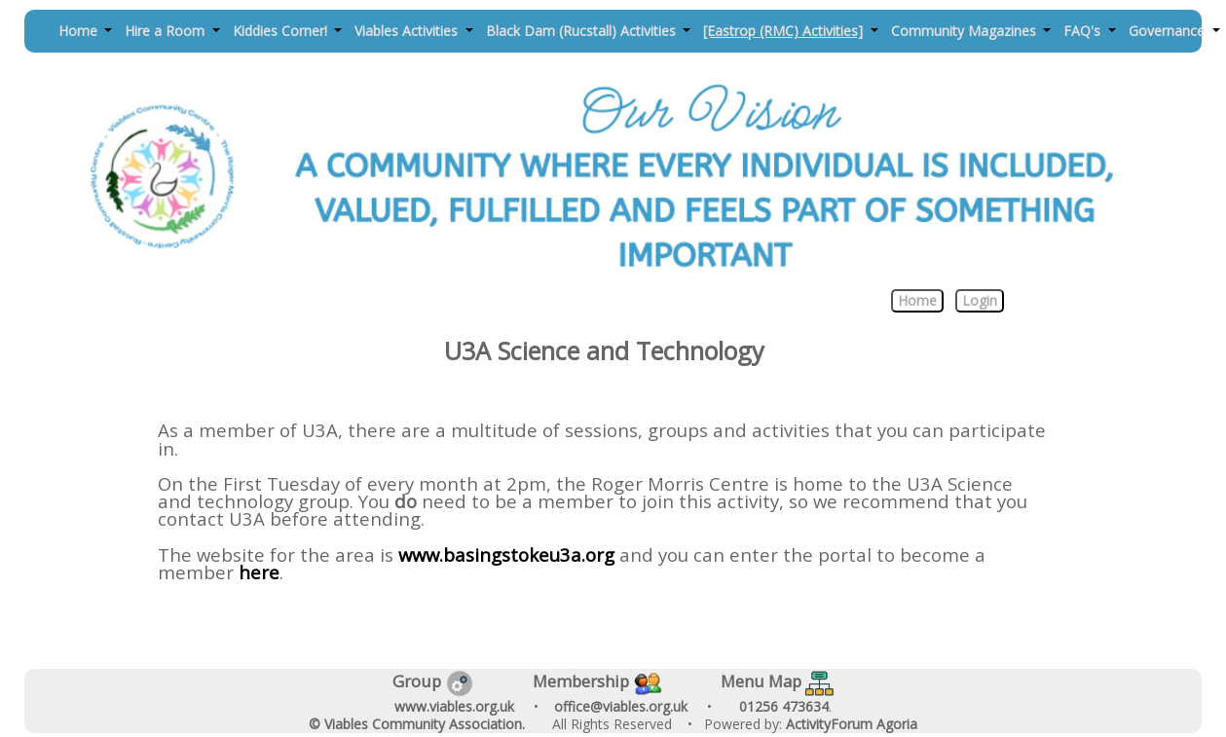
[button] (85, 32)
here (259, 572)
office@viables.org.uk (620, 706)
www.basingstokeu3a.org (506, 554)
